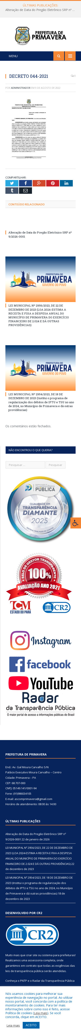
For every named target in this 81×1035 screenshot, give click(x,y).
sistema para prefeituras (58, 961)
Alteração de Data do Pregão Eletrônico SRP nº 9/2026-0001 (41, 10)
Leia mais (40, 1013)
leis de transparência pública (24, 977)
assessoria (35, 967)
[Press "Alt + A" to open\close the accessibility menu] (75, 523)
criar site (31, 961)
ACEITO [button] (31, 1025)
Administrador (20, 94)
